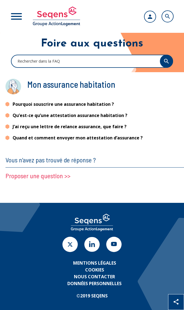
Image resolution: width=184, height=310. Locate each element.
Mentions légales (94, 263)
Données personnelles (94, 283)
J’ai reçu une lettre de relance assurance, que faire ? (70, 127)
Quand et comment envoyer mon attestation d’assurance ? (78, 138)
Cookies (94, 270)
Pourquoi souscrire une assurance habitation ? (63, 104)
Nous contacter (94, 277)
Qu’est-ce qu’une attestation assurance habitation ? (70, 115)
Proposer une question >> (37, 176)
